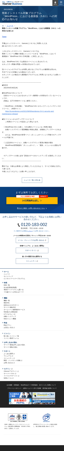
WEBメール (8, 378)
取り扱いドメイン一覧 (11, 336)
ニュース (7, 274)
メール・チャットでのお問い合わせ (32, 240)
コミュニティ (32, 261)
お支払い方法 (8, 327)
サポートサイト (32, 250)
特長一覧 (7, 285)
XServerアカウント (10, 371)
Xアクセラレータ (9, 314)
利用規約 (16, 385)
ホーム (6, 272)
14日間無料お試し (32, 200)
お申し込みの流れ (10, 342)
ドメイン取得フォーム (11, 338)
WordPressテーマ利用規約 (29, 385)
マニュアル (7, 356)
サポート (7, 351)
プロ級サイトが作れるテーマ (14, 292)
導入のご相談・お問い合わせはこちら (31, 208)
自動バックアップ (10, 316)
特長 (5, 283)
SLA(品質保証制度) (10, 287)
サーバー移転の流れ (10, 347)
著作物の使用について (50, 388)
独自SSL (7, 303)
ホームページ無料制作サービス (14, 310)
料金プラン (7, 325)
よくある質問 (8, 354)
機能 (5, 298)
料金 (5, 323)
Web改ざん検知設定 (11, 312)
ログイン (7, 369)
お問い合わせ (8, 363)
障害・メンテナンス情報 (12, 360)
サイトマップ (8, 276)
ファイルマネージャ (10, 376)
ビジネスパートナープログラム (14, 278)
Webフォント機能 (10, 319)
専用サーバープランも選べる (14, 290)
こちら (30, 231)
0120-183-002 (34, 224)
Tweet (4, 37)
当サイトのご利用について (47, 385)
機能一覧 (7, 300)
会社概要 (9, 385)
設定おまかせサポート (11, 305)
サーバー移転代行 (10, 307)
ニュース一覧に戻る (32, 180)
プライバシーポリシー (14, 388)
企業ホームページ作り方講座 (32, 388)
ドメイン (7, 333)
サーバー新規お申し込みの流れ (14, 345)
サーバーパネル (9, 373)
